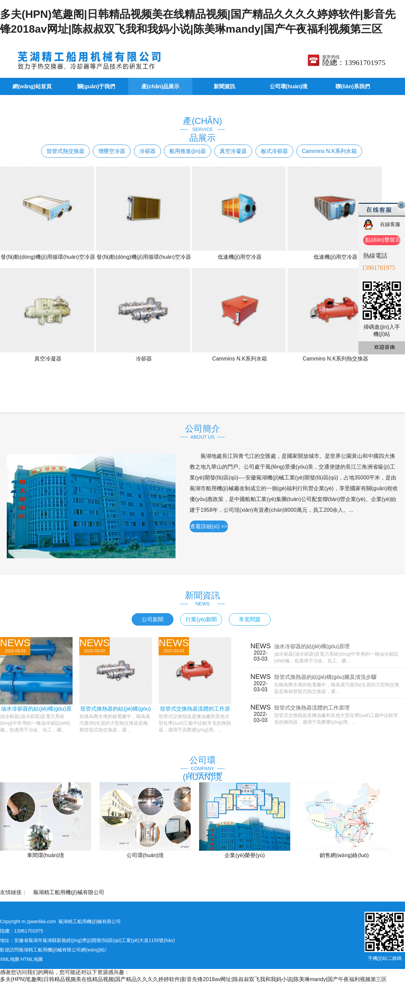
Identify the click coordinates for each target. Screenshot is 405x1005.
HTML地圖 (32, 959)
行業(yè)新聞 (201, 619)
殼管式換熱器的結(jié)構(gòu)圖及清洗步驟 (325, 677)
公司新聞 (152, 619)
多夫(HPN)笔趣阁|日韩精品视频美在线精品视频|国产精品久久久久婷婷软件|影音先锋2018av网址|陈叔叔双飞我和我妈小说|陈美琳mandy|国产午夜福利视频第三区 (193, 979)
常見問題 (250, 619)
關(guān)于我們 (96, 86)
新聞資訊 (224, 86)
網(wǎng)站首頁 (32, 86)
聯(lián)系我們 (352, 86)
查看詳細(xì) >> (208, 526)
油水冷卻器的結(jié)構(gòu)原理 (312, 646)
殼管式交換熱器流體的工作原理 (312, 708)
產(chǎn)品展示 (160, 86)
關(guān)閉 (401, 205)
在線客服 (390, 224)
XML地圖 (9, 959)
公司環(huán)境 (289, 86)
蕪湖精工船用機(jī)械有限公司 (68, 892)
